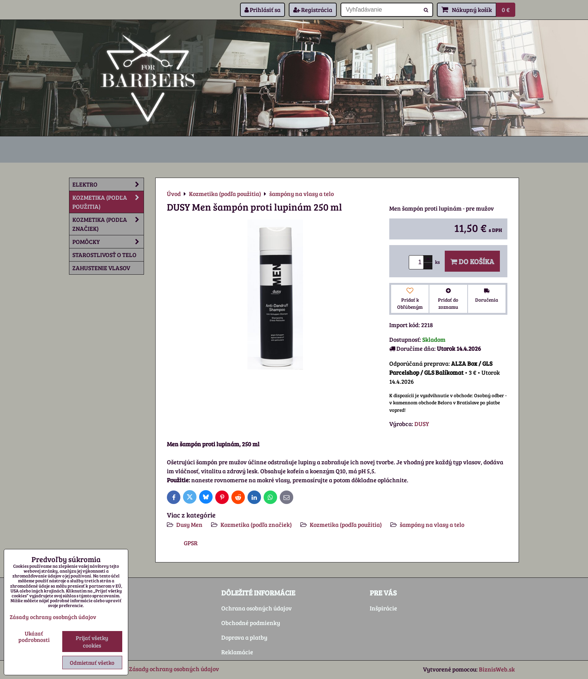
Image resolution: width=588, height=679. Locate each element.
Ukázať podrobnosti (34, 636)
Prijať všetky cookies (92, 641)
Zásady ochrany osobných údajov (174, 669)
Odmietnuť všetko (92, 662)
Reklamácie (237, 652)
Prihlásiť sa (262, 9)
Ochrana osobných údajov (256, 608)
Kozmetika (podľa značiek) (256, 524)
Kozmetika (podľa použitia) (346, 524)
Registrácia (312, 9)
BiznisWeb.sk (497, 669)
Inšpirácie (383, 608)
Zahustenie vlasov (101, 268)
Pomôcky (108, 241)
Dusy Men (189, 524)
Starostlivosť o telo (104, 255)
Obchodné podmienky (250, 623)
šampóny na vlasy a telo (432, 524)
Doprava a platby (244, 637)
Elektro (108, 184)
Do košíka (472, 261)
